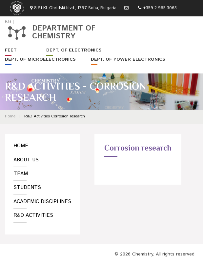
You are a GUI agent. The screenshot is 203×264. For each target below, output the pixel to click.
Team (20, 173)
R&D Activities (37, 116)
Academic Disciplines (42, 201)
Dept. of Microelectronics (40, 59)
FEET (11, 50)
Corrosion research (68, 116)
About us (26, 159)
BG (8, 22)
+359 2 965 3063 (160, 8)
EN (18, 22)
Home (10, 116)
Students (27, 187)
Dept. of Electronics (74, 50)
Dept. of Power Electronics (128, 59)
